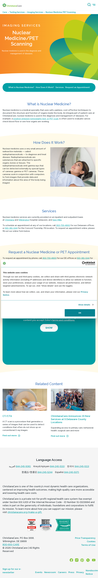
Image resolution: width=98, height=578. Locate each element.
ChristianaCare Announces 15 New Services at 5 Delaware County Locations (70, 419)
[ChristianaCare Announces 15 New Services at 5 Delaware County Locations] (73, 400)
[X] (88, 560)
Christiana (9, 220)
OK (79, 313)
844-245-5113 (82, 466)
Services (60, 87)
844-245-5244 (45, 472)
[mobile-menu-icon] (93, 4)
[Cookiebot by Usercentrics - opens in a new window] (84, 263)
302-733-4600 (63, 225)
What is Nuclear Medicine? (21, 87)
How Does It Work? (45, 87)
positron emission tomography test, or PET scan (35, 118)
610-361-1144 (11, 228)
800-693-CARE (11, 544)
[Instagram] (78, 560)
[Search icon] (88, 5)
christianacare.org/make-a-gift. (25, 512)
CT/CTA (7, 416)
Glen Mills (57, 220)
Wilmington (24, 220)
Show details (84, 305)
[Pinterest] (83, 560)
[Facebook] (73, 560)
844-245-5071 (71, 472)
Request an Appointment (77, 87)
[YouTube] (94, 560)
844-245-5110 (57, 466)
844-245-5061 (23, 466)
